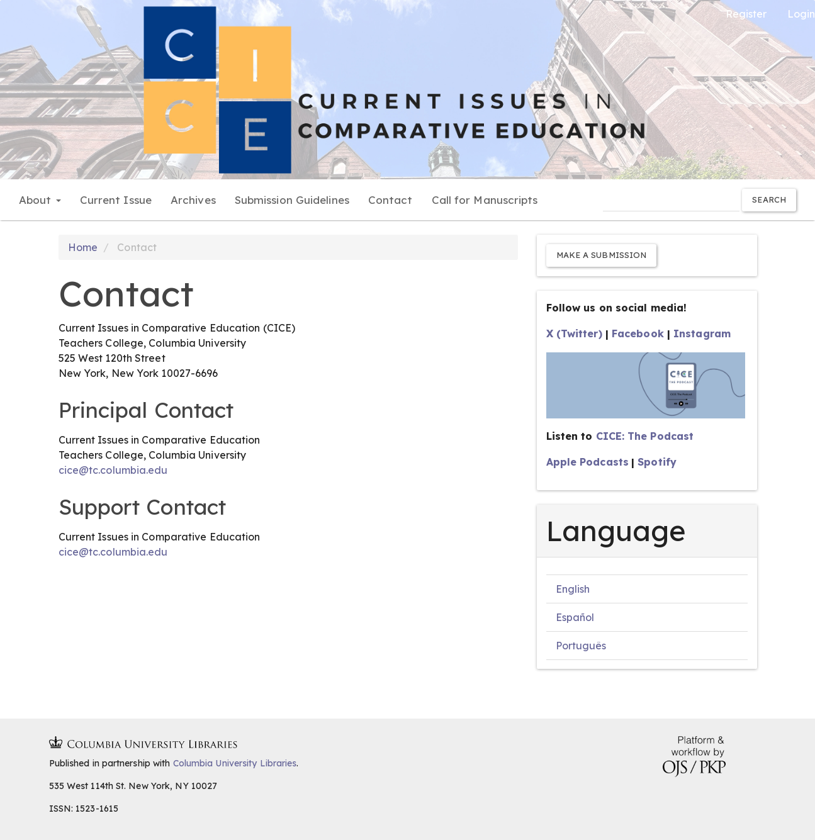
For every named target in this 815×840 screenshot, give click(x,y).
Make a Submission (601, 255)
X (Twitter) (574, 333)
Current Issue (116, 199)
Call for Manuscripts (485, 199)
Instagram (702, 333)
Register (746, 14)
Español (575, 617)
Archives (193, 199)
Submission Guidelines (292, 199)
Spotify (657, 462)
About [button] (40, 199)
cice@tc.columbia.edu (113, 470)
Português (581, 645)
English (573, 589)
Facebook (638, 333)
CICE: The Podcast (645, 436)
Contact (390, 199)
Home (83, 247)
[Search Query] (671, 199)
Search (769, 199)
